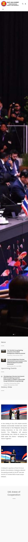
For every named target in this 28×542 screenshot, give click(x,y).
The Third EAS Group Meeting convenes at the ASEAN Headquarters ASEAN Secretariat (16, 352)
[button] (2, 174)
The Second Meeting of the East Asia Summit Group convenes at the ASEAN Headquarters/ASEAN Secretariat (17, 362)
